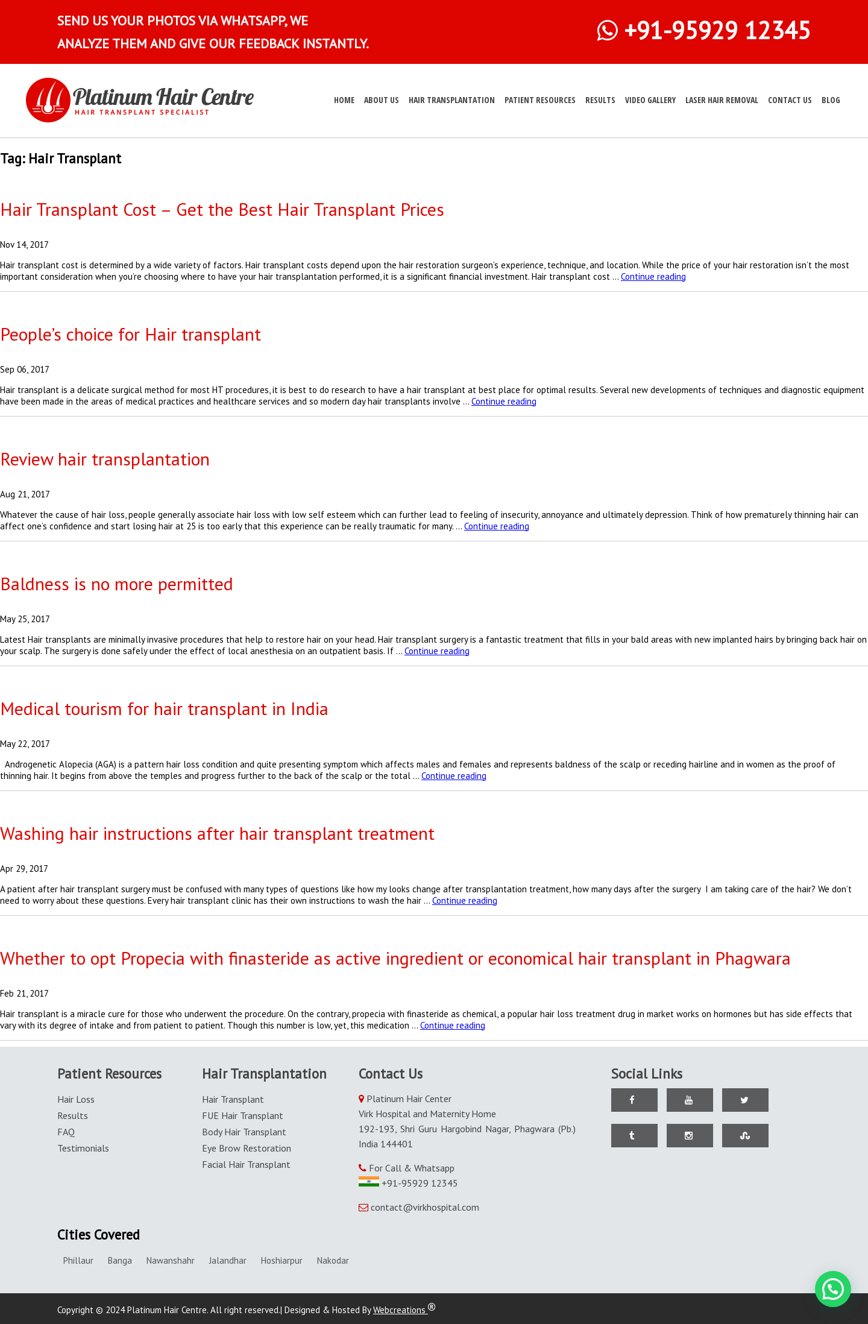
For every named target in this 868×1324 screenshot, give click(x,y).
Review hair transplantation (105, 458)
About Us (381, 100)
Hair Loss (76, 1099)
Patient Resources (540, 100)
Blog (831, 100)
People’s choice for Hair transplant (130, 333)
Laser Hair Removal (721, 100)
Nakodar (333, 1260)
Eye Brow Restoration (246, 1148)
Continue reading (653, 276)
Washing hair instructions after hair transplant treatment (217, 833)
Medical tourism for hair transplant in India (164, 708)
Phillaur (78, 1260)
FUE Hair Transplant (242, 1115)
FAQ (66, 1132)
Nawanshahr (170, 1260)
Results (600, 100)
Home (344, 100)
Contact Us (790, 100)
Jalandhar (228, 1260)
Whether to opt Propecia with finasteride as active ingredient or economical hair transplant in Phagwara (395, 957)
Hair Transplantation (452, 100)
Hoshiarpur (282, 1260)
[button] (833, 1289)
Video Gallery (650, 100)
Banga (120, 1260)
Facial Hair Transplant (246, 1164)
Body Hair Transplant (244, 1132)
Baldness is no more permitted (116, 583)
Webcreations (404, 1310)
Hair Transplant (233, 1099)
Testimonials (83, 1148)
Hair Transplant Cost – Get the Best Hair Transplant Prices (222, 209)
